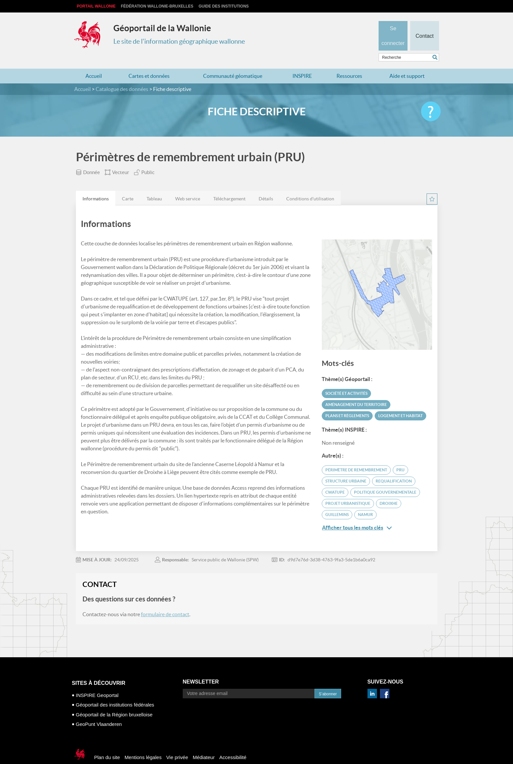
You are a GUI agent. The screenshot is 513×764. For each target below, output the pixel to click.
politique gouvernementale (385, 479)
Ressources (349, 63)
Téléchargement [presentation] (229, 186)
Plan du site (107, 744)
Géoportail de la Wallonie (162, 28)
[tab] (95, 185)
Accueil (93, 63)
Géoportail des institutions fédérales (115, 692)
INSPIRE (302, 63)
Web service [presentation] (187, 186)
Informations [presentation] (95, 186)
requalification (394, 468)
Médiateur (204, 744)
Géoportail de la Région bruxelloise (114, 702)
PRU (400, 457)
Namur (365, 502)
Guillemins (337, 502)
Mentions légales (143, 744)
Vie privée (177, 744)
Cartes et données (149, 63)
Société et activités (346, 380)
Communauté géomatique (232, 63)
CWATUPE (335, 479)
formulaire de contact (165, 601)
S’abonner (328, 681)
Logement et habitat (400, 403)
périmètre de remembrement (356, 457)
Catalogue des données (122, 76)
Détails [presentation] (266, 186)
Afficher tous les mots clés (357, 515)
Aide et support (407, 63)
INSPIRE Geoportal (97, 682)
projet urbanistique (347, 490)
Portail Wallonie (96, 6)
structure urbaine (345, 468)
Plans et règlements (347, 403)
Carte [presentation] (127, 186)
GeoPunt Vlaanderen (99, 711)
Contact (424, 25)
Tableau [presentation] (154, 186)
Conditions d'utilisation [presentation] (310, 186)
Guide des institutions (223, 6)
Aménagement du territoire (356, 392)
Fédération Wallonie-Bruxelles (157, 6)
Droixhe (389, 490)
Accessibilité (232, 744)
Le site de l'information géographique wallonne (179, 41)
